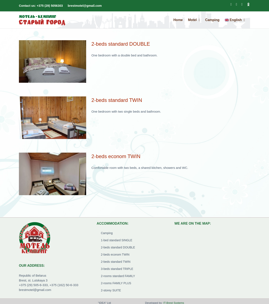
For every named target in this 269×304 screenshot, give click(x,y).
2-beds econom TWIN (115, 156)
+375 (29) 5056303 (50, 5)
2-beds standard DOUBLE (120, 44)
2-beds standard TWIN (116, 100)
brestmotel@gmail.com (85, 5)
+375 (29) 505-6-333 (33, 285)
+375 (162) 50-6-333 (64, 285)
